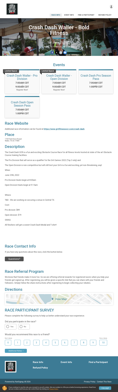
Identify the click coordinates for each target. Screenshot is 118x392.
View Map (59, 305)
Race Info (56, 15)
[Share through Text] (64, 52)
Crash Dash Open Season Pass (22, 110)
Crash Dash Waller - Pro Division (22, 83)
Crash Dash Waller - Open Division (59, 83)
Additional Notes (15, 357)
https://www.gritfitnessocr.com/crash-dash (64, 135)
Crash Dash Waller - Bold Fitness (59, 30)
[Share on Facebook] (52, 52)
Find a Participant (86, 15)
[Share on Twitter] (56, 52)
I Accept (105, 388)
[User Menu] (111, 7)
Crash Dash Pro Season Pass (96, 83)
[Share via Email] (60, 52)
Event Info (69, 15)
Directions (69, 47)
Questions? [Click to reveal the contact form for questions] (14, 265)
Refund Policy (104, 15)
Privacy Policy (53, 389)
